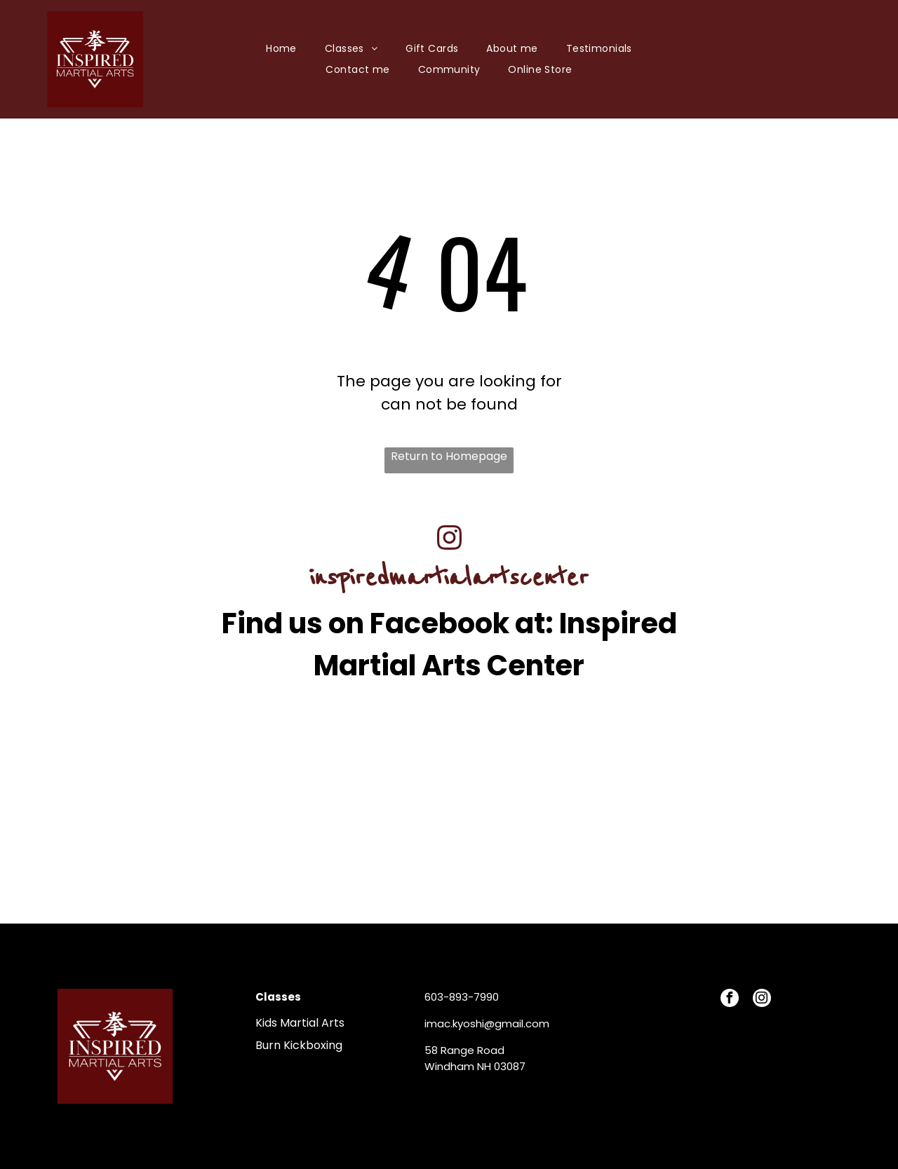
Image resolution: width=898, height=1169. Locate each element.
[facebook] (730, 1000)
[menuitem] (281, 49)
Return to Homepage (449, 456)
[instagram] (762, 1000)
